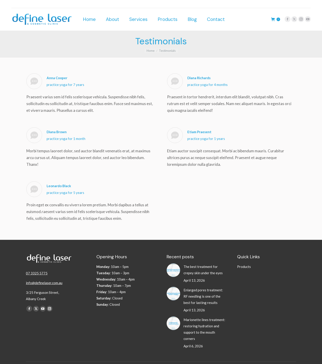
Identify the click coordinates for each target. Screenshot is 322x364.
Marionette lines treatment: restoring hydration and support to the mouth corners (204, 321)
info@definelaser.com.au (44, 275)
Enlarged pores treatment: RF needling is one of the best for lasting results (203, 288)
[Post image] (173, 262)
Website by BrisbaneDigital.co (276, 359)
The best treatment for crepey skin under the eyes (203, 261)
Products (244, 258)
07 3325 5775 (37, 265)
